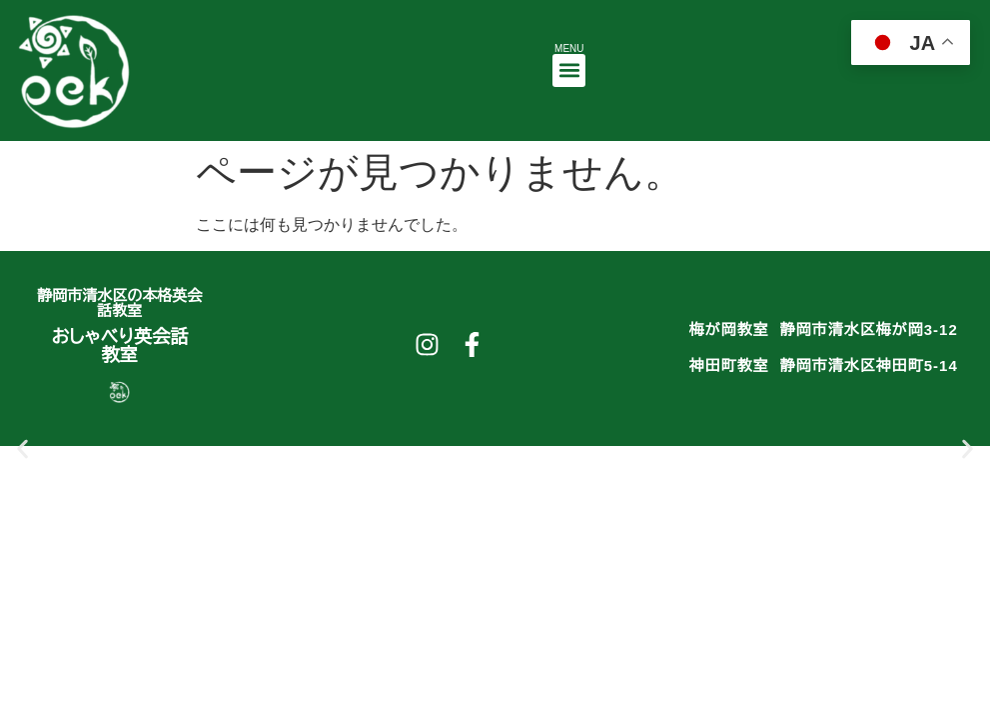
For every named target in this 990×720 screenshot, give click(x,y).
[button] (568, 70)
